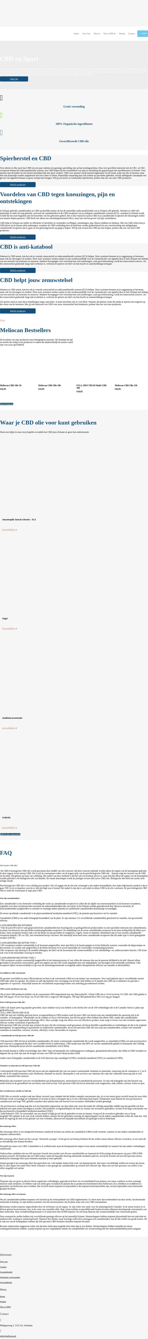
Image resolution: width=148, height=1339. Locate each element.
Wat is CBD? (5, 1307)
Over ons (4, 1262)
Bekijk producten (19, 184)
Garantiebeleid (6, 1272)
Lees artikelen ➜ (9, 529)
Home (2, 1296)
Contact (3, 1267)
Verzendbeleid (6, 1282)
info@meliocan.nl (8, 1336)
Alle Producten (6, 404)
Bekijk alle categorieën (10, 834)
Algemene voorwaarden (10, 1277)
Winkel (3, 1302)
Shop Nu (15, 79)
